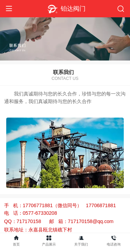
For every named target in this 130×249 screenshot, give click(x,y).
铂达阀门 (73, 8)
